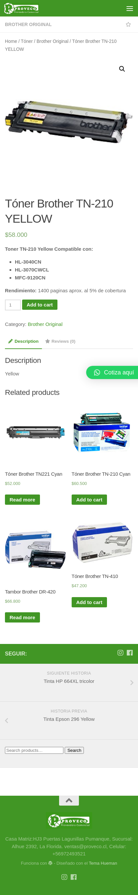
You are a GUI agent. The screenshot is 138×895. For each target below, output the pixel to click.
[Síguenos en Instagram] (120, 653)
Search (74, 750)
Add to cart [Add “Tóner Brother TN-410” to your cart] (89, 602)
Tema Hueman (103, 863)
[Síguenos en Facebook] (129, 653)
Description (23, 341)
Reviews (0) (60, 341)
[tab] (23, 343)
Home (11, 41)
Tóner (27, 41)
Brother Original (28, 24)
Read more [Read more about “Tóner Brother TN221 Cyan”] (22, 499)
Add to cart (40, 304)
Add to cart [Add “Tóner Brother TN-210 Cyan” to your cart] (89, 499)
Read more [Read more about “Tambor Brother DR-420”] (22, 617)
